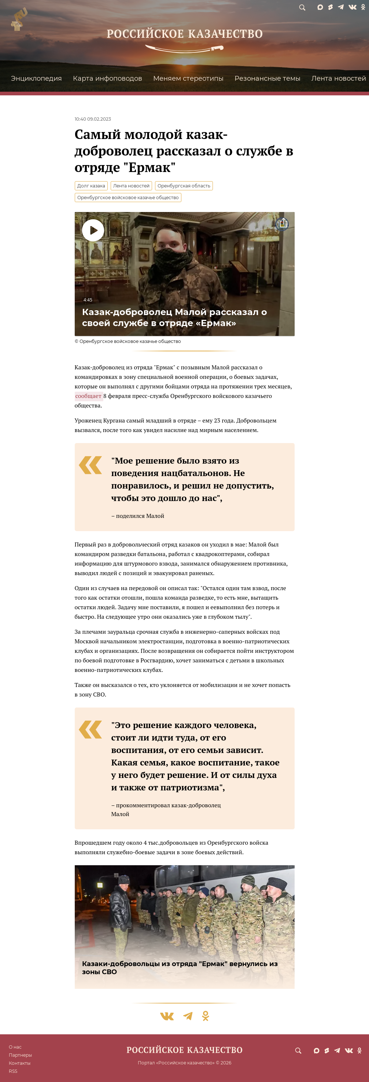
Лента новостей (131, 186)
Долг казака (91, 186)
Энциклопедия (36, 78)
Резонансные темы (267, 78)
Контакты (19, 1063)
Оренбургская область (184, 186)
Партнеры (20, 1055)
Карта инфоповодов (107, 78)
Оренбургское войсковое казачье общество (128, 197)
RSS (13, 1071)
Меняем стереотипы (188, 78)
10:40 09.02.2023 (93, 119)
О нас (15, 1047)
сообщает (89, 396)
